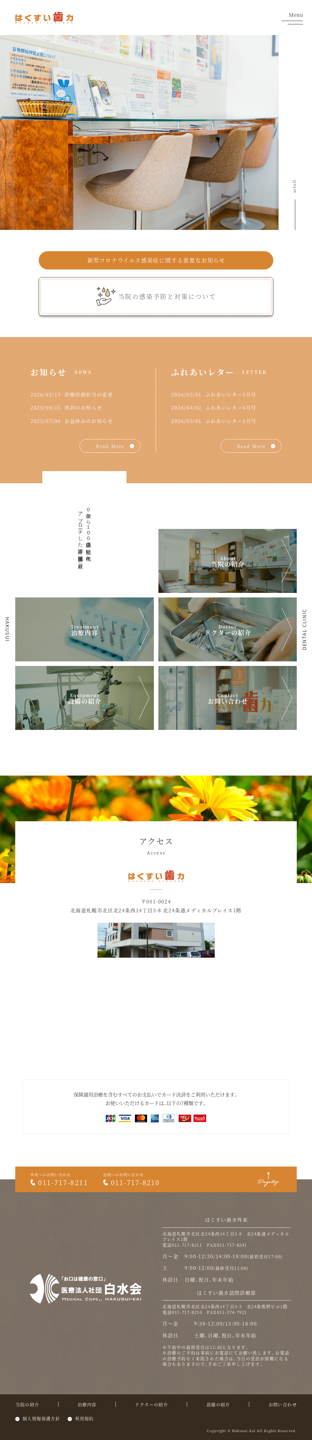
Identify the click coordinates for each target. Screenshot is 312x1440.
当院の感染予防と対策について (167, 296)
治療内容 (84, 632)
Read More (110, 446)
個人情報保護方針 (41, 1418)
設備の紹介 (84, 701)
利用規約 (84, 1418)
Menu (292, 18)
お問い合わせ (228, 701)
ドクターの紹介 (227, 632)
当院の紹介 (228, 564)
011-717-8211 (59, 1182)
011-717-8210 (131, 1182)
